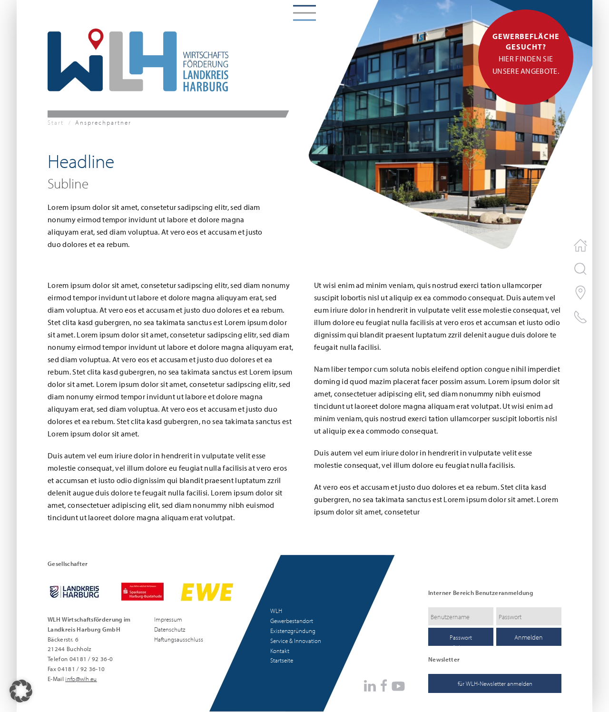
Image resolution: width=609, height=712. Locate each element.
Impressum (168, 619)
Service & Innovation (295, 640)
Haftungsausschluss (178, 639)
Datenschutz (169, 629)
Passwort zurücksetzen (461, 639)
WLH (276, 610)
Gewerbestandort (291, 620)
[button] (21, 691)
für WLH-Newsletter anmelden (495, 683)
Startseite (281, 660)
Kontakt (279, 650)
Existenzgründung (292, 630)
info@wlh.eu (81, 678)
